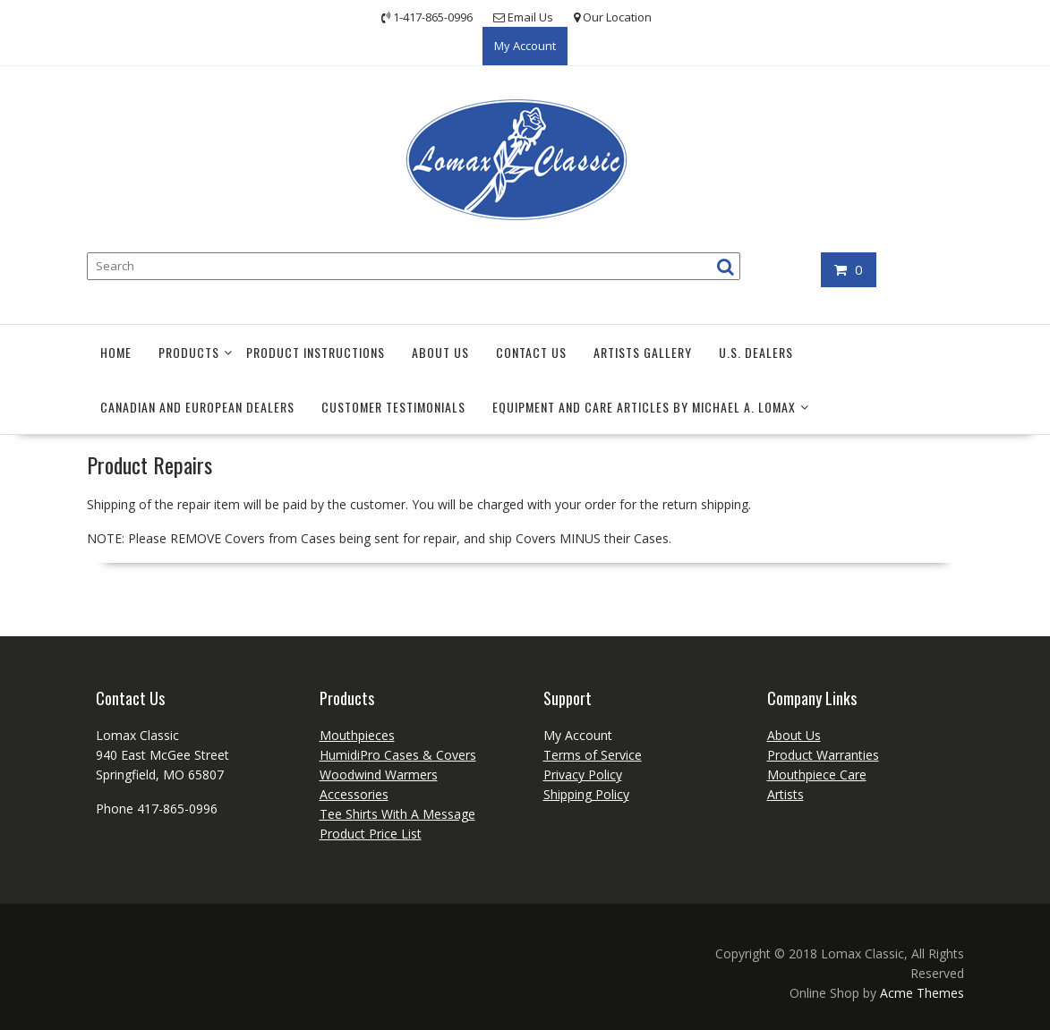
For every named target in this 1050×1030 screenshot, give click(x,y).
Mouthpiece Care (816, 774)
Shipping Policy (586, 794)
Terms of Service (592, 754)
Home (116, 352)
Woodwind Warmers (379, 774)
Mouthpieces (357, 735)
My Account (525, 46)
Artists (785, 794)
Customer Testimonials (393, 406)
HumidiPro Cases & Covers (398, 754)
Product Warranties (823, 754)
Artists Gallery (642, 352)
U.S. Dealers (756, 352)
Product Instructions (315, 352)
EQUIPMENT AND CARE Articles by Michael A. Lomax (644, 406)
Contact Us (531, 352)
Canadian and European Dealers (197, 406)
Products (188, 352)
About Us (440, 352)
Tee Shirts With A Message (397, 813)
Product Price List (371, 833)
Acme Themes (922, 992)
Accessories (354, 794)
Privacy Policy (582, 774)
